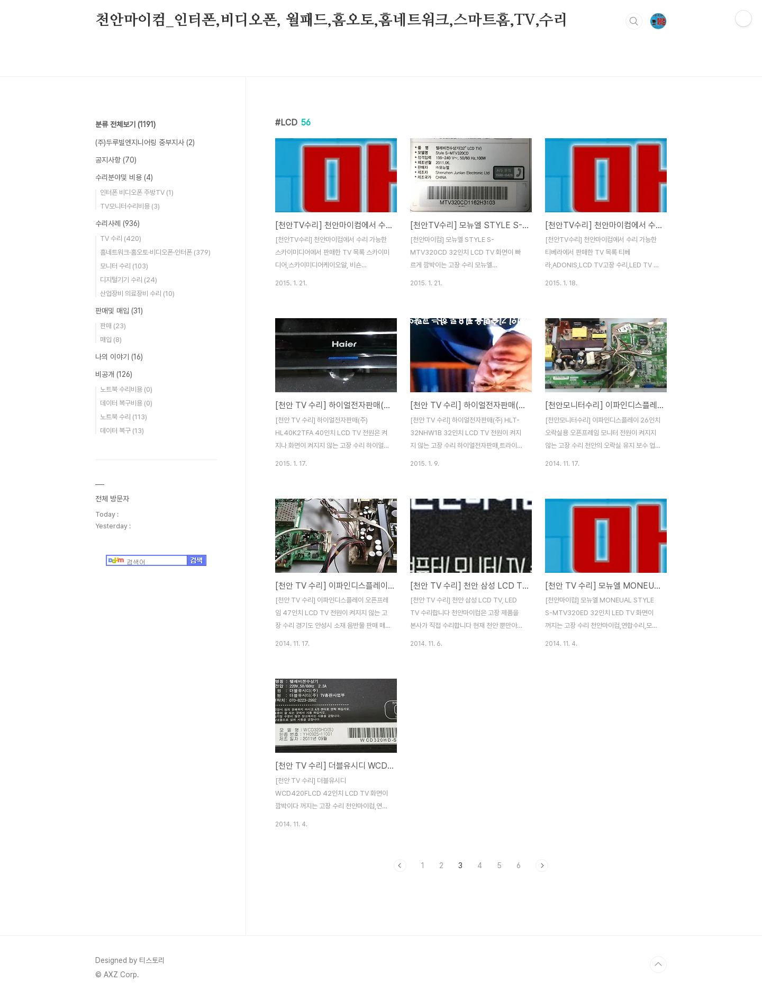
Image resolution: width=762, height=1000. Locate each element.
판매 (113, 326)
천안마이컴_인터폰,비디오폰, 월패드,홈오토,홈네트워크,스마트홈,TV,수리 (331, 20)
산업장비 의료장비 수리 (137, 294)
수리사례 (117, 223)
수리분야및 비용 (124, 177)
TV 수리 (120, 238)
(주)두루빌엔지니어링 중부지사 (145, 142)
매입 (111, 340)
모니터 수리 (124, 266)
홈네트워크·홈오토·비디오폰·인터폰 (155, 252)
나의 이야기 (119, 357)
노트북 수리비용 (126, 389)
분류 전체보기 (125, 124)
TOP (658, 964)
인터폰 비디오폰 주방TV (137, 192)
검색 (634, 21)
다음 (542, 865)
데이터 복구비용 (126, 403)
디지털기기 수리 (128, 280)
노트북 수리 (123, 417)
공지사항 (116, 160)
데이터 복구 (122, 431)
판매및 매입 (119, 311)
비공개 (113, 374)
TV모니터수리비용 (130, 206)
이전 (400, 865)
